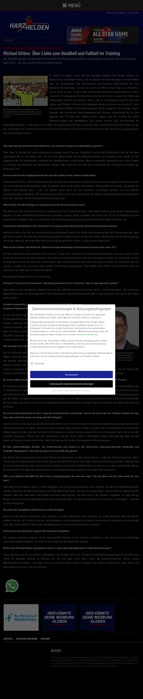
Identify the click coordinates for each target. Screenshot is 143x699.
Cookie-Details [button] (57, 387)
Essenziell (37, 359)
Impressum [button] (86, 387)
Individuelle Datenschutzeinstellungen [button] (71, 380)
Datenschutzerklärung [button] (73, 387)
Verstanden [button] (71, 371)
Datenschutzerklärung (87, 330)
